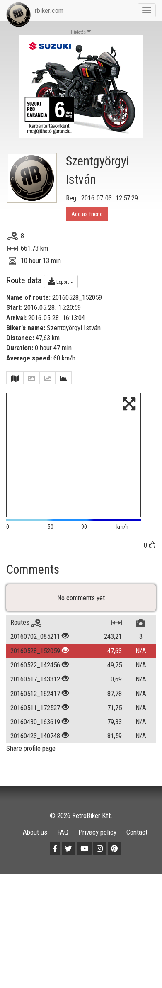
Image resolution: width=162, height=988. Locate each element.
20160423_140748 (35, 736)
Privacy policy (97, 832)
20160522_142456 (35, 665)
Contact (136, 832)
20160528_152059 (35, 651)
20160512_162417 (35, 693)
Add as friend (87, 214)
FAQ (62, 832)
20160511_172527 (35, 707)
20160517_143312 (35, 679)
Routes (25, 622)
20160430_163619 (35, 722)
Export (60, 281)
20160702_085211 (35, 637)
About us (35, 832)
